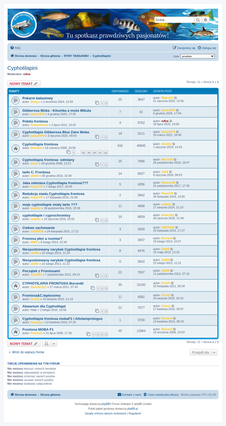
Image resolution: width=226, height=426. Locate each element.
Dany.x (35, 101)
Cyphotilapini (22, 68)
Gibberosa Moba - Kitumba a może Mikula (56, 110)
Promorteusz (39, 124)
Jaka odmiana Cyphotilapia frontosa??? (55, 183)
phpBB (105, 404)
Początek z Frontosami (41, 271)
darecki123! (39, 286)
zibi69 (35, 175)
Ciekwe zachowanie (38, 228)
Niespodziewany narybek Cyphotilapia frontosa (61, 249)
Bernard (36, 147)
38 (83, 152)
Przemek (36, 333)
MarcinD (167, 159)
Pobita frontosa (35, 121)
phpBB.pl (132, 408)
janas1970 (37, 114)
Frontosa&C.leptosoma (41, 295)
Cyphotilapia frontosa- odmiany (48, 160)
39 (89, 152)
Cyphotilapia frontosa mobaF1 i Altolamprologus (62, 319)
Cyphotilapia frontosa (40, 144)
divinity (166, 143)
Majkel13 (167, 97)
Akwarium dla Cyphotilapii (44, 306)
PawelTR (37, 186)
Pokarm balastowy (37, 98)
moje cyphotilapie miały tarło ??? (49, 205)
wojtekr (36, 208)
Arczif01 (36, 274)
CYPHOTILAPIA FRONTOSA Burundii (53, 283)
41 (100, 152)
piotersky (167, 215)
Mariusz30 (168, 182)
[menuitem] (15, 48)
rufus (27, 74)
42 (105, 152)
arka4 (34, 163)
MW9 (34, 242)
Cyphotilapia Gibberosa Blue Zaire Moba (55, 132)
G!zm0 (165, 283)
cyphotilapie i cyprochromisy (46, 215)
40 (94, 152)
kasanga (36, 322)
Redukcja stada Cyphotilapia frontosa (53, 194)
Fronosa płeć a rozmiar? (42, 239)
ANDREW (37, 231)
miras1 (165, 305)
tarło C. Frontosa (36, 172)
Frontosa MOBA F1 (38, 329)
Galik (164, 171)
